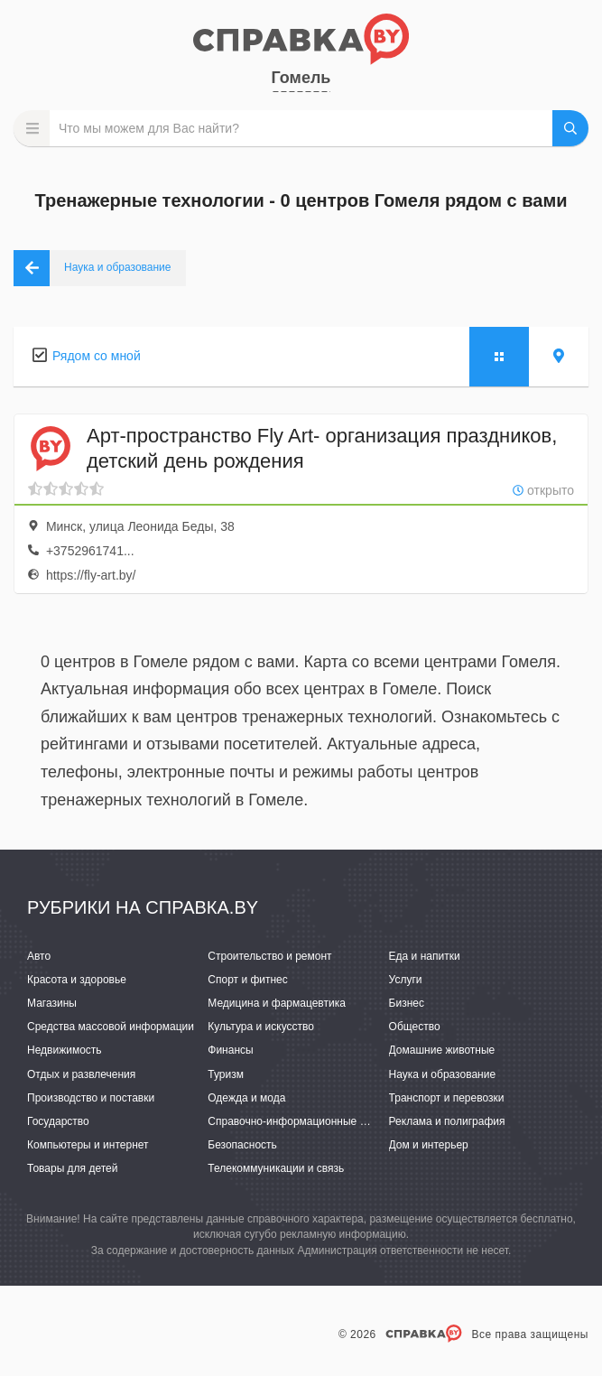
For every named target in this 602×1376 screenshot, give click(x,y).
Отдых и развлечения (81, 1074)
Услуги (405, 979)
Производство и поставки (90, 1098)
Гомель (301, 78)
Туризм (226, 1074)
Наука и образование (442, 1074)
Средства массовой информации (110, 1026)
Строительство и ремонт (269, 956)
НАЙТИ (570, 128)
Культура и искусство (261, 1026)
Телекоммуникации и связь (276, 1168)
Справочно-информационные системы (305, 1121)
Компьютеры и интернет (88, 1145)
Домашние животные (442, 1050)
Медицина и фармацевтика (277, 1003)
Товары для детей (72, 1168)
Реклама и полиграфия (447, 1121)
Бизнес (406, 1003)
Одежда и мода (246, 1098)
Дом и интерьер (428, 1145)
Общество (414, 1026)
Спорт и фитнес (248, 979)
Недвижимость (64, 1050)
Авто (39, 956)
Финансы (230, 1050)
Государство (58, 1121)
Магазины (52, 1003)
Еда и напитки (424, 956)
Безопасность (242, 1145)
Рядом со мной (96, 356)
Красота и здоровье (76, 979)
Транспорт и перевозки (447, 1098)
